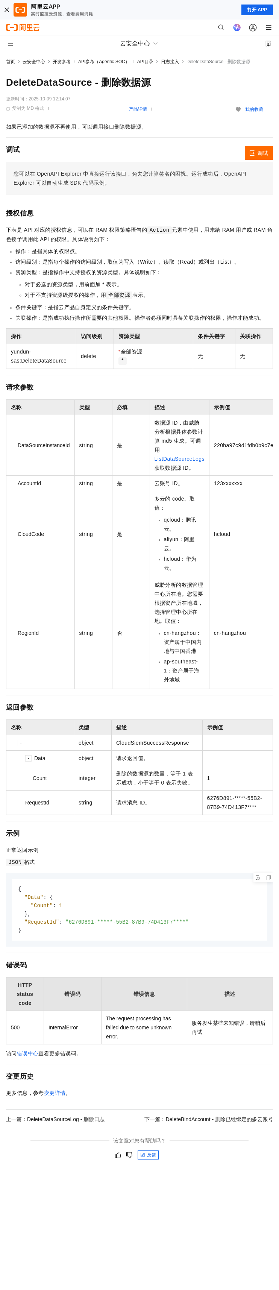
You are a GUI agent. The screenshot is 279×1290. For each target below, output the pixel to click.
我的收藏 (254, 109)
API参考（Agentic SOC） (104, 61)
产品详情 (138, 109)
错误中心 (28, 1056)
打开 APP (257, 9)
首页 (10, 61)
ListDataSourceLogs (180, 459)
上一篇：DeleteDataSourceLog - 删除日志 (55, 1122)
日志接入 (170, 61)
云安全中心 (34, 61)
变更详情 (55, 1095)
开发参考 (62, 61)
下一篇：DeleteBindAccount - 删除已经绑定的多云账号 (208, 1122)
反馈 (148, 1157)
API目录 (145, 61)
